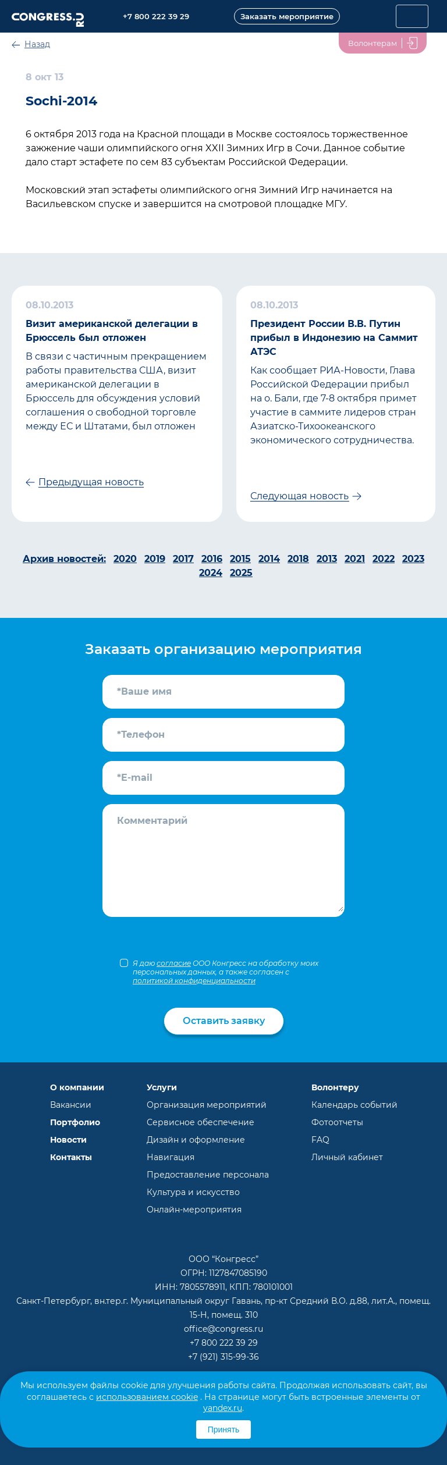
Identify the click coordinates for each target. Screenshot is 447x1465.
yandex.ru (222, 1408)
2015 (240, 558)
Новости (68, 1140)
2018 (298, 558)
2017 (183, 558)
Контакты (71, 1157)
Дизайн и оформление (196, 1140)
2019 (154, 558)
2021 (355, 558)
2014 (269, 558)
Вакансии (70, 1105)
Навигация (170, 1157)
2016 (211, 558)
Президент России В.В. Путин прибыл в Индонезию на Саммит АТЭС (334, 337)
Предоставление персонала (208, 1174)
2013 (327, 558)
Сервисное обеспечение (200, 1122)
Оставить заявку (224, 1020)
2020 (125, 558)
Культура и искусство (193, 1192)
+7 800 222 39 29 (224, 1343)
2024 (210, 572)
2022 (383, 558)
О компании (77, 1087)
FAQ (320, 1140)
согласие (174, 963)
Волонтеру (335, 1087)
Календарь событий (354, 1105)
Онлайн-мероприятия (194, 1209)
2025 (241, 572)
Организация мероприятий (207, 1105)
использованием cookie (147, 1397)
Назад (37, 44)
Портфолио (75, 1122)
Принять (224, 1429)
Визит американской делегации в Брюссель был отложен (112, 330)
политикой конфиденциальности (194, 980)
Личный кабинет (347, 1157)
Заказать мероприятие (287, 16)
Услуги (162, 1087)
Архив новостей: (64, 558)
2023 (413, 558)
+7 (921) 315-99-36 (223, 1357)
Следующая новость (299, 496)
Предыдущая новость (91, 482)
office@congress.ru (223, 1329)
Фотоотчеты (337, 1122)
